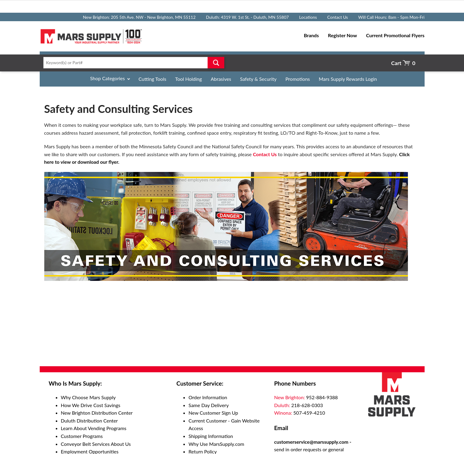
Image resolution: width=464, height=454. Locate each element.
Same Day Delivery (209, 405)
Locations (308, 17)
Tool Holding (188, 79)
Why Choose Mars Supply (88, 397)
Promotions (297, 79)
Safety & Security (258, 79)
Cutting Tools (152, 79)
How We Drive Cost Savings (90, 405)
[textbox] (132, 62)
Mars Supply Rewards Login (348, 79)
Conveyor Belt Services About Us (96, 444)
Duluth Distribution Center (89, 420)
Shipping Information (211, 436)
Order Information (208, 397)
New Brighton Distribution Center (97, 413)
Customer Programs (82, 436)
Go (216, 62)
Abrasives (221, 79)
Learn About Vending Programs (94, 428)
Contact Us (337, 17)
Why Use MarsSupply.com (216, 444)
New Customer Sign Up (213, 413)
